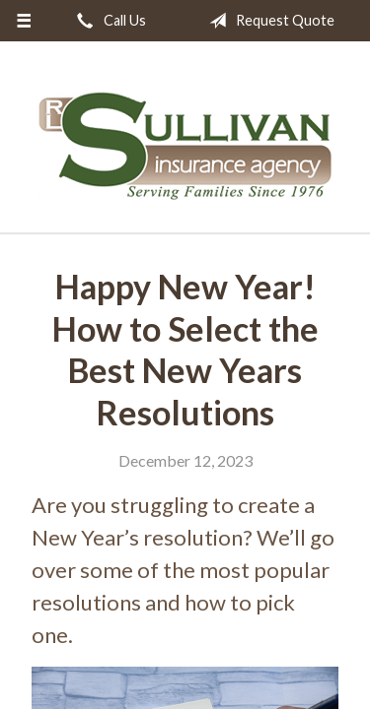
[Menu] (24, 21)
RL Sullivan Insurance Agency (185, 146)
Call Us (107, 21)
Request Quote (267, 21)
